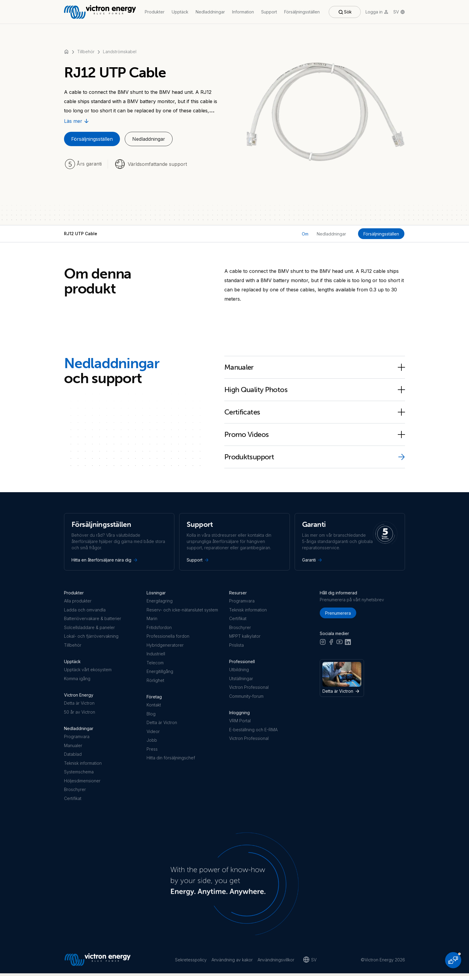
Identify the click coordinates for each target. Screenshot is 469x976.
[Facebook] (331, 644)
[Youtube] (339, 644)
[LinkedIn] (348, 644)
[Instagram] (323, 644)
